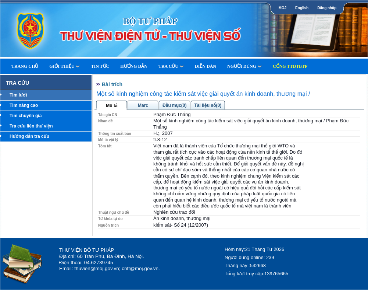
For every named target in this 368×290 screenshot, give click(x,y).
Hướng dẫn (133, 66)
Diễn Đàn (205, 66)
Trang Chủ (24, 66)
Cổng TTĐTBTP (290, 66)
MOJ (282, 8)
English (301, 8)
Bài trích (112, 84)
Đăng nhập (326, 8)
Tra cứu (171, 66)
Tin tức (100, 66)
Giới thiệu (64, 66)
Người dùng (244, 66)
